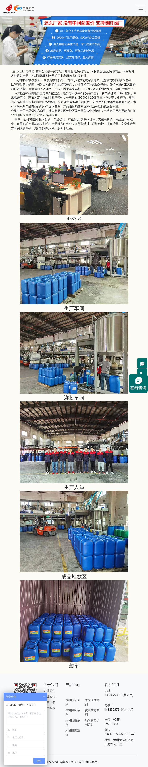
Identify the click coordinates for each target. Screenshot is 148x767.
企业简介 (49, 691)
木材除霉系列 (72, 712)
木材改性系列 (92, 702)
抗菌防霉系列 (92, 712)
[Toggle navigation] (141, 8)
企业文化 (49, 696)
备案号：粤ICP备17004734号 (78, 762)
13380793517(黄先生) (119, 695)
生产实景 (49, 708)
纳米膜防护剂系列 (92, 722)
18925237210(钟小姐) (119, 709)
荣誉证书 (49, 702)
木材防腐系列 (72, 722)
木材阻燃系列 (72, 732)
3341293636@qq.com (119, 734)
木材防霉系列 (72, 702)
